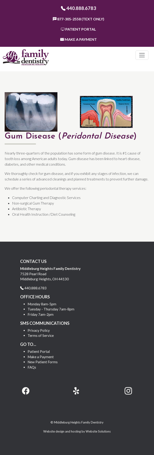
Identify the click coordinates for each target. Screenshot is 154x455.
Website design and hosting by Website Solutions (77, 431)
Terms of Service (41, 335)
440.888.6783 (78, 8)
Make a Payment (78, 39)
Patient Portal (78, 29)
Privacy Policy (39, 330)
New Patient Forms (43, 362)
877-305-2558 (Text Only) (78, 19)
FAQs (32, 367)
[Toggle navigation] (141, 55)
